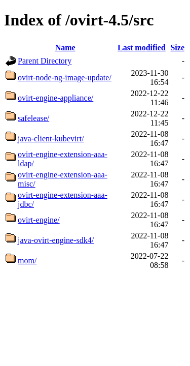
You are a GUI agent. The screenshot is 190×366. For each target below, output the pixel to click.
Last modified (142, 47)
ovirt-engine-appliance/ (55, 98)
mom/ (27, 260)
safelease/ (33, 118)
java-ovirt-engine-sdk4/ (56, 240)
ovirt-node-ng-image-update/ (64, 77)
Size (177, 47)
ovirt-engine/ (39, 220)
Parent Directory (44, 60)
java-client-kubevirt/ (51, 138)
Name (65, 47)
